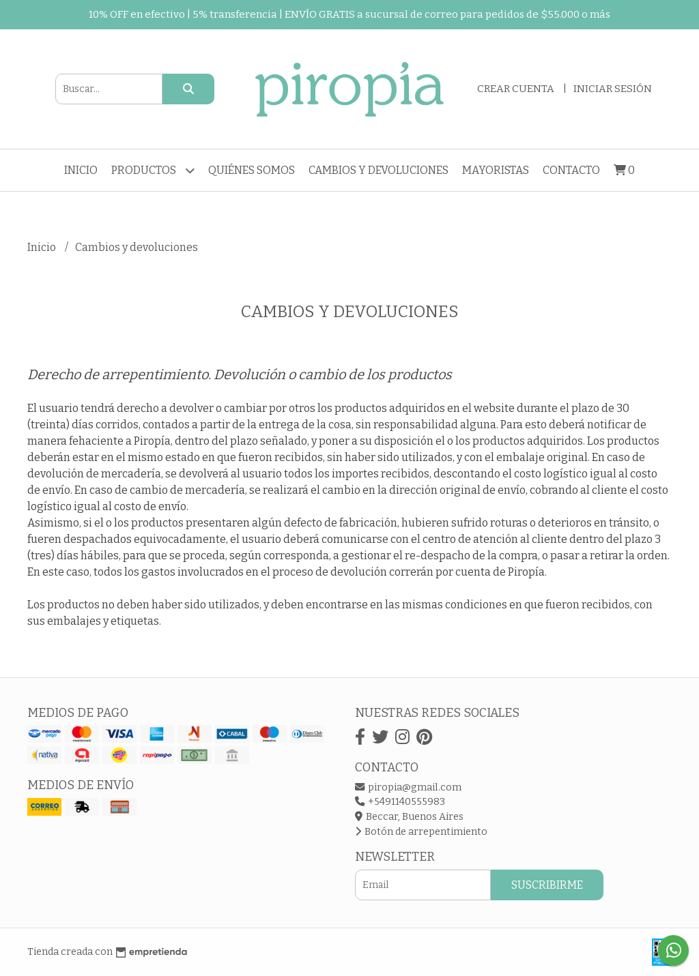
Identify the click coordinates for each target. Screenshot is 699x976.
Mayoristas (495, 170)
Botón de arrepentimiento (421, 832)
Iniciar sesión (612, 89)
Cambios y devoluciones (378, 170)
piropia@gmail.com (408, 787)
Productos (153, 170)
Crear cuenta (515, 89)
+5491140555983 (400, 802)
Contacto (571, 170)
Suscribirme (547, 884)
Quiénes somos (251, 170)
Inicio (81, 170)
